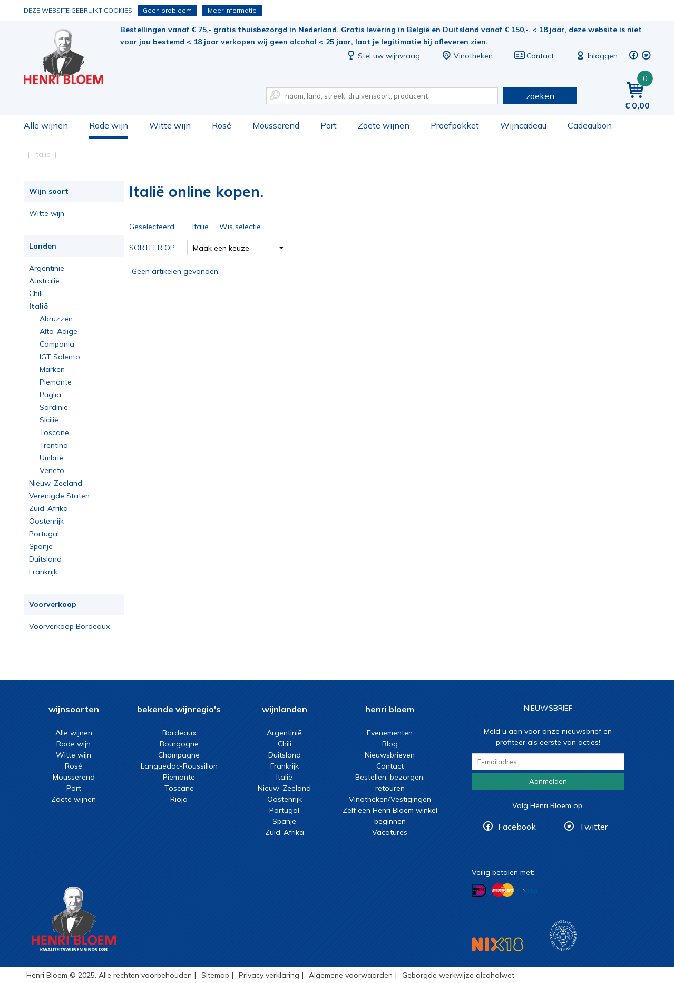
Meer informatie (232, 10)
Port (328, 125)
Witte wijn (170, 125)
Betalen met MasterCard (503, 890)
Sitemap (215, 975)
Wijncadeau (523, 125)
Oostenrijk (46, 521)
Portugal (44, 533)
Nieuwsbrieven (390, 755)
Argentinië (46, 268)
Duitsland (45, 559)
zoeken (540, 96)
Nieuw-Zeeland (55, 483)
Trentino (54, 445)
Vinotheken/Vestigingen (390, 799)
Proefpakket (455, 125)
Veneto (52, 470)
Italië (38, 306)
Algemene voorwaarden (351, 975)
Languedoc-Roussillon (179, 766)
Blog (390, 744)
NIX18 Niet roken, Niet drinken (497, 944)
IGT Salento (60, 356)
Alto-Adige (58, 331)
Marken (52, 369)
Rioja (179, 799)
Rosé (221, 125)
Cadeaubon (590, 125)
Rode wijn (108, 125)
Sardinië (54, 407)
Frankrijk (43, 571)
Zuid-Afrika (48, 508)
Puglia (50, 394)
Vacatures (389, 832)
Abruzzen (56, 318)
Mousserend (275, 125)
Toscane (54, 432)
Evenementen (390, 733)
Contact (534, 56)
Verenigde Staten (59, 495)
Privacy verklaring (269, 975)
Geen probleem (167, 10)
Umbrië (51, 458)
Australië (44, 281)
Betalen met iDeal (479, 890)
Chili (36, 293)
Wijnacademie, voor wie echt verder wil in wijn (563, 935)
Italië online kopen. (71, 58)
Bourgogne (179, 744)
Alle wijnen (46, 125)
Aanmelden (548, 781)
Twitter (593, 826)
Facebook (517, 826)
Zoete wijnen (383, 125)
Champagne (179, 755)
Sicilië (49, 420)
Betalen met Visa (530, 891)
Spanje (41, 546)
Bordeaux (179, 733)
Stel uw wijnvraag (382, 56)
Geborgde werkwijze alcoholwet (458, 975)
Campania (57, 344)
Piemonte (56, 382)
